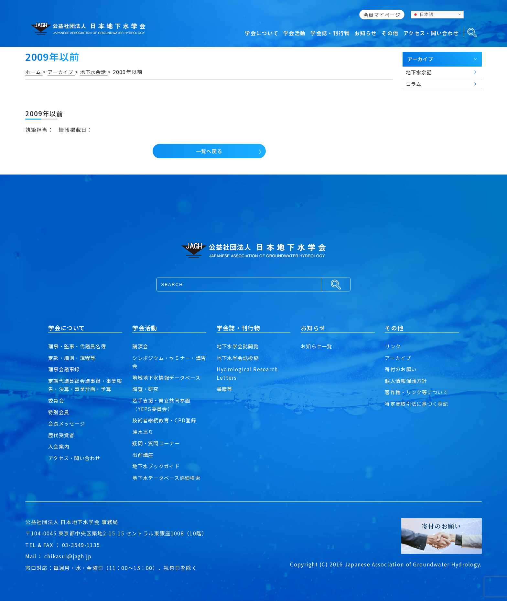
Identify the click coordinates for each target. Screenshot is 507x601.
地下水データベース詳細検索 (168, 477)
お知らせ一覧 (317, 346)
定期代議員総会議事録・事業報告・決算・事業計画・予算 (84, 385)
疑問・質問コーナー (157, 443)
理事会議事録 (65, 369)
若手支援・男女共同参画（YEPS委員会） (163, 404)
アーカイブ (398, 358)
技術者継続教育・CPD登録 (166, 420)
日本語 (423, 14)
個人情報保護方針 (407, 381)
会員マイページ (381, 14)
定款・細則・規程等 (73, 358)
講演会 (140, 346)
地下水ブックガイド (157, 466)
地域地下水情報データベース (168, 377)
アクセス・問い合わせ (76, 458)
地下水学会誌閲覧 (239, 346)
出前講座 (143, 455)
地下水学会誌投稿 (239, 358)
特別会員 (59, 412)
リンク (393, 346)
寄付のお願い (401, 369)
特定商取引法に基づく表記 (418, 403)
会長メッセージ (67, 423)
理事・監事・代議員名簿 (79, 346)
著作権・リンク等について (418, 392)
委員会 (56, 400)
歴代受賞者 (62, 435)
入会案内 (59, 446)
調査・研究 (146, 389)
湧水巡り (143, 432)
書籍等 (225, 389)
